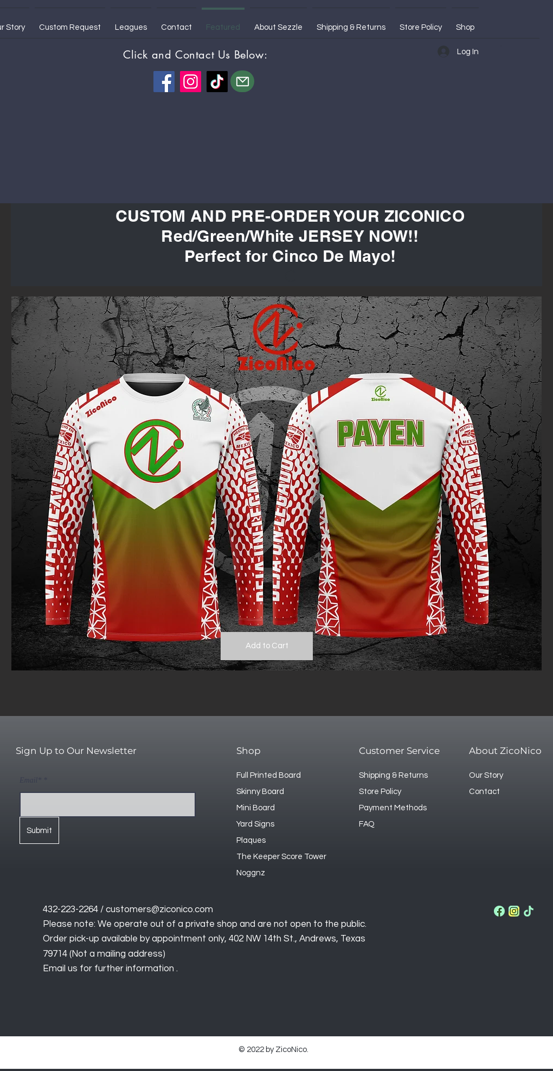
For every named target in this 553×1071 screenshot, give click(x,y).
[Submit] (39, 830)
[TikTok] (217, 81)
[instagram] (514, 911)
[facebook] (499, 911)
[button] (501, 45)
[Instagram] (190, 81)
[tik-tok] (528, 911)
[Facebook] (164, 81)
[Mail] (242, 81)
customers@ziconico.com (159, 909)
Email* (30, 780)
